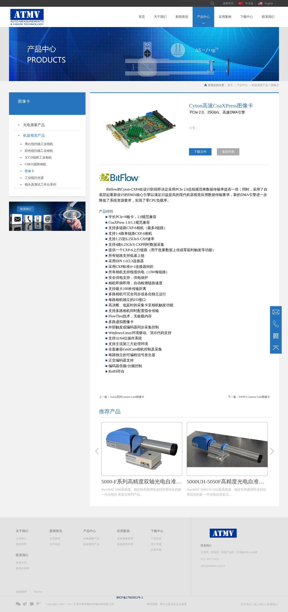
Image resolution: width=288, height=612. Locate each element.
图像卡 (275, 85)
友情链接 (21, 591)
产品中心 (242, 85)
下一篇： (249, 396)
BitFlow (38, 591)
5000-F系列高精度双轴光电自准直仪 (141, 482)
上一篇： (121, 396)
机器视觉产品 (260, 85)
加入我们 (259, 604)
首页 (142, 16)
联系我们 (25, 209)
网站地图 (151, 604)
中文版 (249, 3)
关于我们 (246, 604)
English (269, 3)
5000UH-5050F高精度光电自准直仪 (227, 482)
